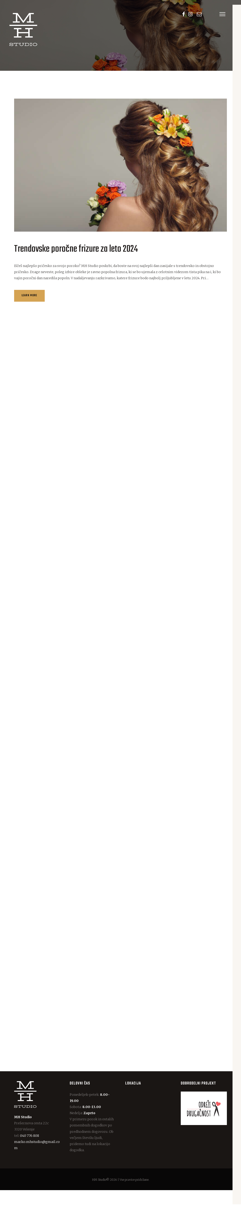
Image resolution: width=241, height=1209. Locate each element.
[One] (148, 1132)
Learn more (32, 299)
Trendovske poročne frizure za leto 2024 (76, 248)
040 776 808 (29, 1154)
